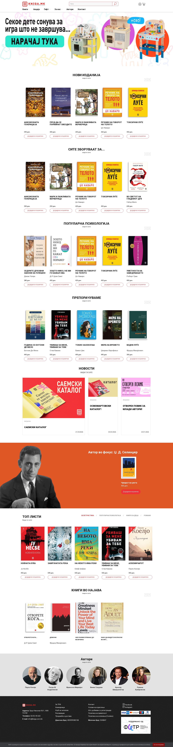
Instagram (128, 707)
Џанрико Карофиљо (109, 350)
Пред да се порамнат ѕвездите (61, 123)
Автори (70, 9)
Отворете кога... (30, 637)
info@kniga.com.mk (35, 719)
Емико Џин (79, 350)
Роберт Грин (132, 276)
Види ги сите (27, 520)
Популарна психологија (110, 515)
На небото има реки (86, 563)
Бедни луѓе (133, 345)
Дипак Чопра (29, 276)
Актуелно (27, 421)
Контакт (82, 9)
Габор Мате (132, 202)
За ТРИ (58, 704)
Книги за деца (132, 515)
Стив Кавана (55, 350)
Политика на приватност (97, 713)
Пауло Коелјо (134, 569)
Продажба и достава (63, 716)
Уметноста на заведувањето (135, 272)
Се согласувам (159, 744)
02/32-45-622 (35, 716)
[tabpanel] (86, 39)
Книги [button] (25, 9)
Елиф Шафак (80, 569)
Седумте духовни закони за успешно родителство (34, 273)
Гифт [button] (46, 9)
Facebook (128, 705)
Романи (147, 515)
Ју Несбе (25, 569)
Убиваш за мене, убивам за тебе (59, 346)
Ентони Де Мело (31, 350)
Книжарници (60, 707)
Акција (36, 9)
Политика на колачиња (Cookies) (100, 716)
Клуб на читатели (61, 710)
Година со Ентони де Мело (34, 346)
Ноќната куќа (28, 563)
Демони (53, 637)
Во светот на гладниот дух (134, 197)
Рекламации (60, 713)
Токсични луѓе (135, 122)
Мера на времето (110, 345)
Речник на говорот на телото (111, 123)
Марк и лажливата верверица (85, 123)
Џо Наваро (105, 128)
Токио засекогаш (85, 345)
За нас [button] (58, 9)
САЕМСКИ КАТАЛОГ (35, 427)
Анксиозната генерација (31, 123)
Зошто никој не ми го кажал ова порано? (60, 273)
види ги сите (86, 78)
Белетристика (87, 515)
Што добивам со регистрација (99, 710)
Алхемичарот (136, 563)
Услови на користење (96, 707)
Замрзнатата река (58, 563)
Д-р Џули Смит (56, 276)
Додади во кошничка (35, 136)
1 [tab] (170, 15)
